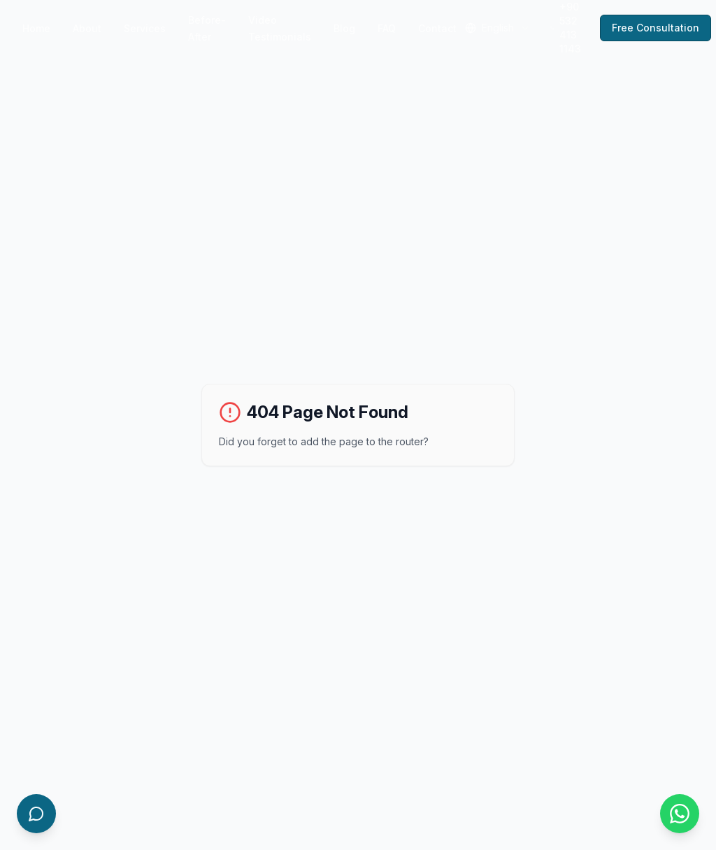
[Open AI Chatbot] (36, 813)
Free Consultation (655, 28)
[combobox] (498, 28)
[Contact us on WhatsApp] (679, 813)
